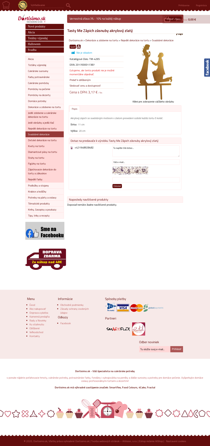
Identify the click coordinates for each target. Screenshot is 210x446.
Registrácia (201, 5)
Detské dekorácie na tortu (42, 140)
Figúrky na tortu (37, 164)
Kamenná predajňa (39, 317)
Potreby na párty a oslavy (42, 197)
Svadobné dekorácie (163, 40)
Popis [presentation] (74, 108)
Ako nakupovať (37, 309)
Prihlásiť (176, 349)
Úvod (32, 305)
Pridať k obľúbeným (80, 80)
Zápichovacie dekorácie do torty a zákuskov (42, 171)
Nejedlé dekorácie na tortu (135, 40)
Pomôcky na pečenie (39, 89)
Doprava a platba (38, 313)
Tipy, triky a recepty (39, 215)
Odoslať (117, 186)
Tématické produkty (39, 203)
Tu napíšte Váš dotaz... (146, 151)
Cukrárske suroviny (38, 71)
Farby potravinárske (39, 77)
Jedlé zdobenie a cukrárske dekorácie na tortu (42, 115)
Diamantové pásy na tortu (42, 152)
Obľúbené (34, 328)
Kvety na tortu (36, 146)
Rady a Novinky (37, 320)
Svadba (32, 49)
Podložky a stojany (38, 185)
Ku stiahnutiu (36, 324)
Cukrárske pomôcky (38, 83)
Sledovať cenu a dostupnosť (85, 86)
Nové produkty (36, 26)
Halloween (34, 44)
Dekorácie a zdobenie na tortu (101, 40)
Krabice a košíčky (37, 191)
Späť (72, 46)
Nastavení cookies (176, 441)
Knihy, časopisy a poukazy (42, 209)
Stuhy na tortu (36, 158)
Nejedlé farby (35, 179)
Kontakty (34, 336)
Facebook (65, 323)
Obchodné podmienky (72, 305)
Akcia (31, 32)
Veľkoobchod (36, 332)
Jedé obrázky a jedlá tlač (41, 123)
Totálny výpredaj (38, 38)
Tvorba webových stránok (105, 441)
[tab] (74, 109)
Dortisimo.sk (76, 40)
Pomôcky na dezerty (39, 95)
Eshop (142, 441)
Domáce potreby (37, 101)
